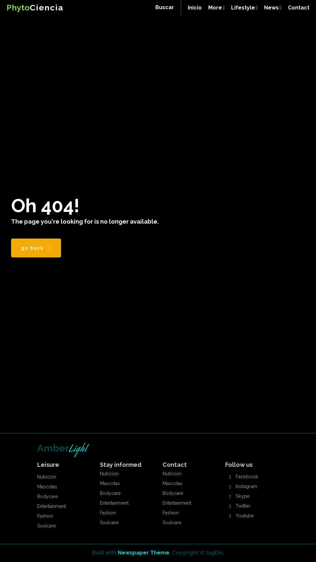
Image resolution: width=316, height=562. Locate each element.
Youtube (244, 516)
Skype (242, 496)
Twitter (243, 506)
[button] (164, 7)
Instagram (246, 486)
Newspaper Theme (143, 553)
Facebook (246, 477)
